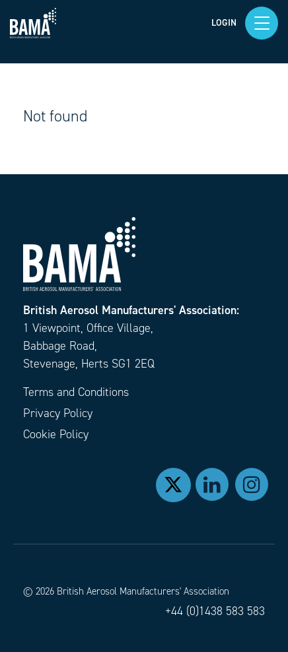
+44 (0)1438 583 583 (215, 611)
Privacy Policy (57, 413)
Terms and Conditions (76, 392)
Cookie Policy (56, 434)
